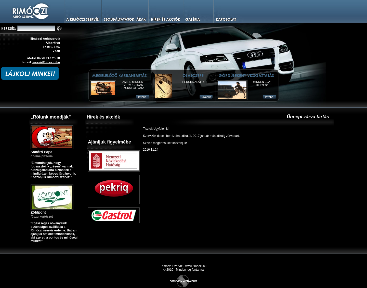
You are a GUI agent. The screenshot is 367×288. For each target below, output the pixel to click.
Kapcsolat (226, 19)
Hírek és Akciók (165, 19)
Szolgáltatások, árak (125, 19)
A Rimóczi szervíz (82, 19)
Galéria (192, 19)
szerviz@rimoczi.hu (46, 62)
